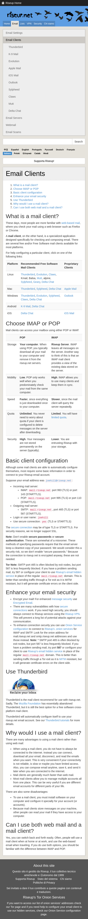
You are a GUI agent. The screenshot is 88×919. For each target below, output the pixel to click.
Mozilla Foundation (30, 703)
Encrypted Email (22, 602)
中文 (6, 150)
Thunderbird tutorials (57, 720)
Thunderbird (16, 47)
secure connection (21, 527)
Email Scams (13, 132)
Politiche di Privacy (44, 882)
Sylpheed (14, 89)
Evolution (14, 61)
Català (37, 153)
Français (71, 150)
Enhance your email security (29, 196)
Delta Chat (15, 110)
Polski (17, 153)
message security (62, 599)
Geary (36, 281)
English (25, 150)
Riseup (72, 613)
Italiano (7, 153)
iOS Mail (13, 75)
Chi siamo (49, 23)
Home (7, 23)
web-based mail (70, 222)
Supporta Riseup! (44, 161)
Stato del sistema (47, 878)
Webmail (11, 125)
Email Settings (14, 32)
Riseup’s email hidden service (45, 651)
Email (15, 23)
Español (15, 150)
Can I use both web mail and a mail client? (37, 207)
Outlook (13, 82)
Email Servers (14, 117)
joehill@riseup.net (58, 480)
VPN (29, 23)
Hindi (45, 153)
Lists (22, 23)
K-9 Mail (13, 54)
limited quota (58, 417)
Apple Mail (15, 68)
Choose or (26, 188)
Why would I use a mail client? (30, 203)
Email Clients (13, 39)
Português (37, 150)
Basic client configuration (27, 192)
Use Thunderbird (23, 200)
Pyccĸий (49, 150)
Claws (12, 96)
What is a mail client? (25, 185)
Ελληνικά (27, 153)
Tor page (15, 906)
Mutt (11, 103)
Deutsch (60, 150)
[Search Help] (37, 141)
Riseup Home (13, 2)
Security (38, 23)
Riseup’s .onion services (59, 628)
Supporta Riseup (25, 878)
